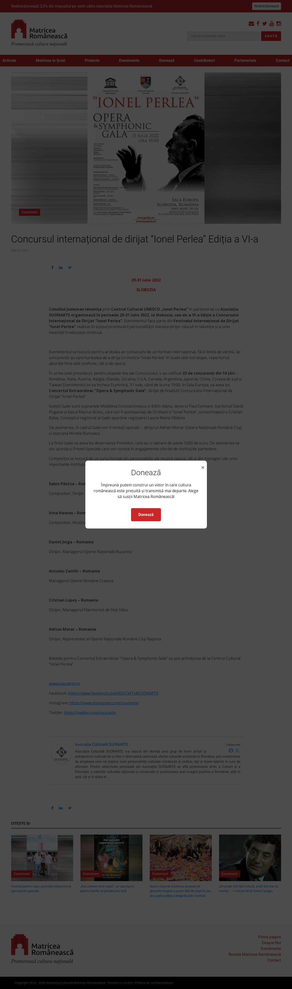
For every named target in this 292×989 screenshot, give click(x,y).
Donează (145, 514)
